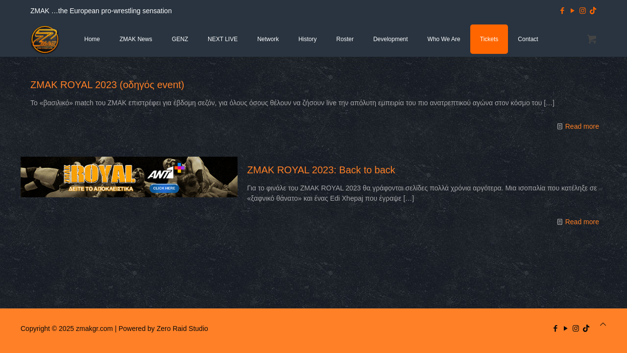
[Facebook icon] (562, 10)
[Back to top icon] (603, 324)
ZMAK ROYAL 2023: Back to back (321, 170)
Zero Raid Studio (182, 328)
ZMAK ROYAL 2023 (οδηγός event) (107, 84)
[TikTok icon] (593, 10)
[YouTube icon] (572, 10)
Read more (582, 126)
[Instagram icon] (582, 10)
